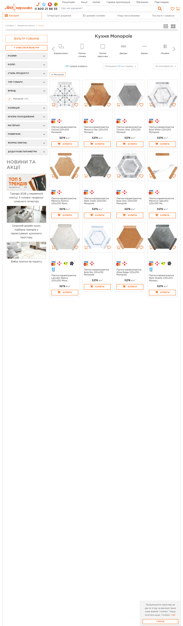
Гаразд (160, 621)
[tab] (38, 4)
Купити (65, 144)
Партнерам (162, 2)
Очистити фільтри (26, 48)
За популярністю (164, 66)
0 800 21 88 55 (46, 9)
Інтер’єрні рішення (59, 16)
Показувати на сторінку (119, 66)
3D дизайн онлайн (93, 16)
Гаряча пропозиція (118, 2)
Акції (84, 2)
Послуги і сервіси (163, 16)
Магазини (142, 2)
